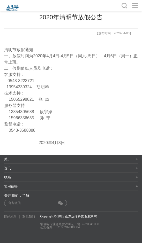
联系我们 (29, 216)
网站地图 (10, 216)
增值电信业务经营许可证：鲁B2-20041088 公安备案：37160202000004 (69, 226)
